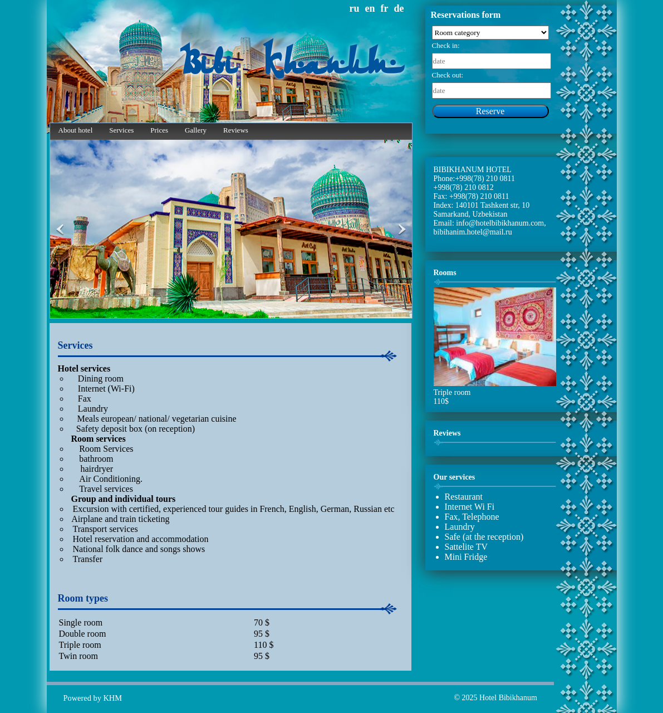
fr (385, 8)
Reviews (235, 130)
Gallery (196, 130)
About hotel (75, 130)
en (370, 8)
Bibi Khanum (291, 65)
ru (355, 8)
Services (121, 130)
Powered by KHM (92, 698)
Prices (159, 130)
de (399, 8)
